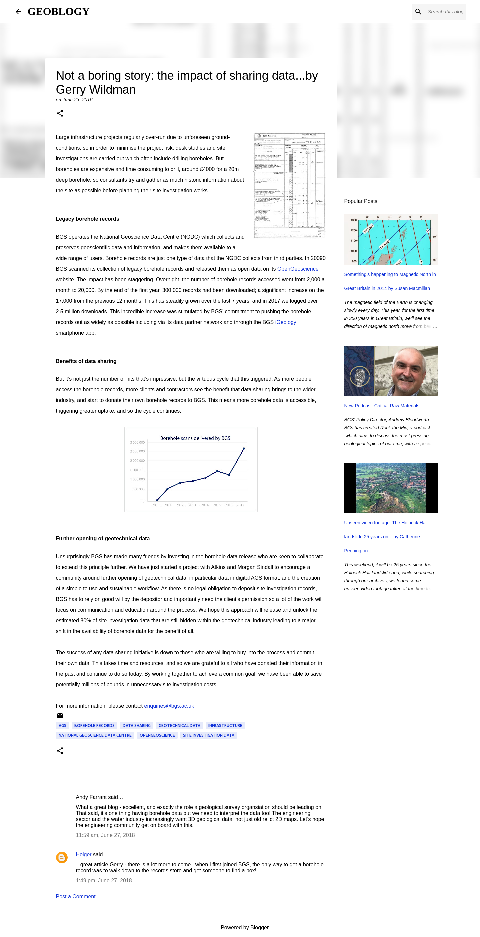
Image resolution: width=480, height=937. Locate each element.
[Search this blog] (431, 12)
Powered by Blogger (240, 927)
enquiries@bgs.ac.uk (169, 706)
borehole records (94, 725)
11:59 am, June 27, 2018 (105, 835)
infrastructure (225, 725)
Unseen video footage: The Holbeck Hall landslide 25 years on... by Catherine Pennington (386, 536)
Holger (84, 854)
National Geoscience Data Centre (95, 735)
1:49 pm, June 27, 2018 (104, 880)
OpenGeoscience (298, 269)
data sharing (137, 725)
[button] (60, 114)
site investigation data (208, 735)
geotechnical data (179, 725)
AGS (62, 725)
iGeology (285, 322)
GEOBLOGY (59, 11)
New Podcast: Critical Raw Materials (382, 405)
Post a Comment (76, 896)
